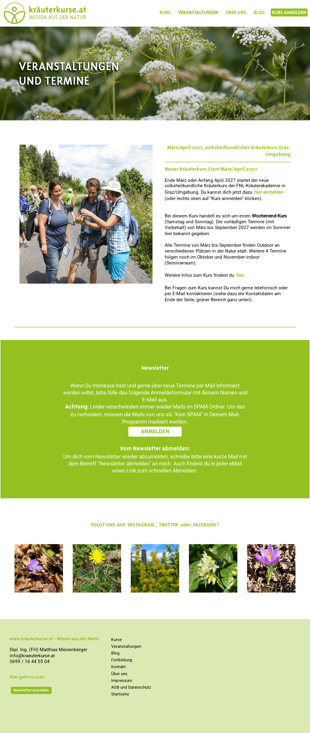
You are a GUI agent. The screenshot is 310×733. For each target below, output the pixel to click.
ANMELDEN (155, 431)
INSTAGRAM (141, 525)
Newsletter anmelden (31, 690)
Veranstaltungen (126, 646)
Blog (115, 653)
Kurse (116, 639)
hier (240, 275)
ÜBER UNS (236, 12)
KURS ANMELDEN (289, 12)
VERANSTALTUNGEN (198, 12)
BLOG (259, 12)
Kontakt (118, 666)
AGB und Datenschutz (131, 687)
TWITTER (168, 525)
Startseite (120, 694)
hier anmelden (269, 192)
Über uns (119, 673)
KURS (165, 12)
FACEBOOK (204, 525)
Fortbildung (121, 659)
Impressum (121, 680)
